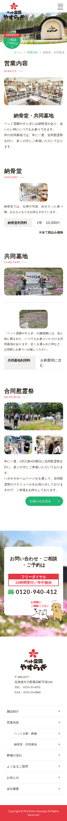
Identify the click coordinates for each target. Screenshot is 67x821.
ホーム (18, 52)
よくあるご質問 (17, 766)
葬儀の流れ (14, 755)
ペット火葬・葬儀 (25, 733)
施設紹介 (13, 711)
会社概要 (13, 789)
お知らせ (13, 777)
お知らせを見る (40, 501)
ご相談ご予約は (12, 39)
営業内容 (32, 52)
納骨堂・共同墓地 (25, 744)
